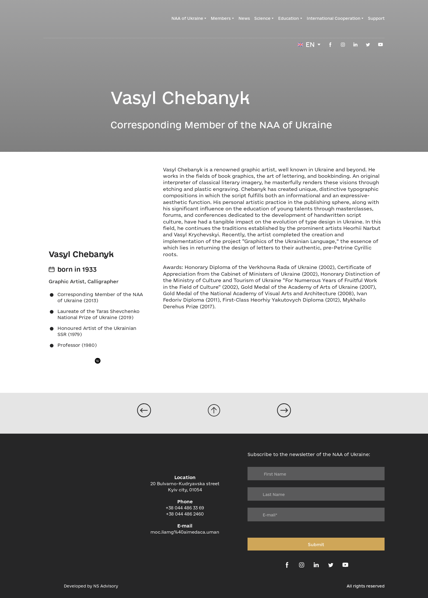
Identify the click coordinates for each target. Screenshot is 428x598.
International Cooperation (333, 18)
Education (288, 18)
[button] (330, 45)
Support (376, 18)
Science (262, 18)
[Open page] (144, 410)
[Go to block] (214, 410)
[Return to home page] (74, 18)
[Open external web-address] (50, 586)
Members (221, 18)
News (244, 18)
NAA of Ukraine (187, 18)
